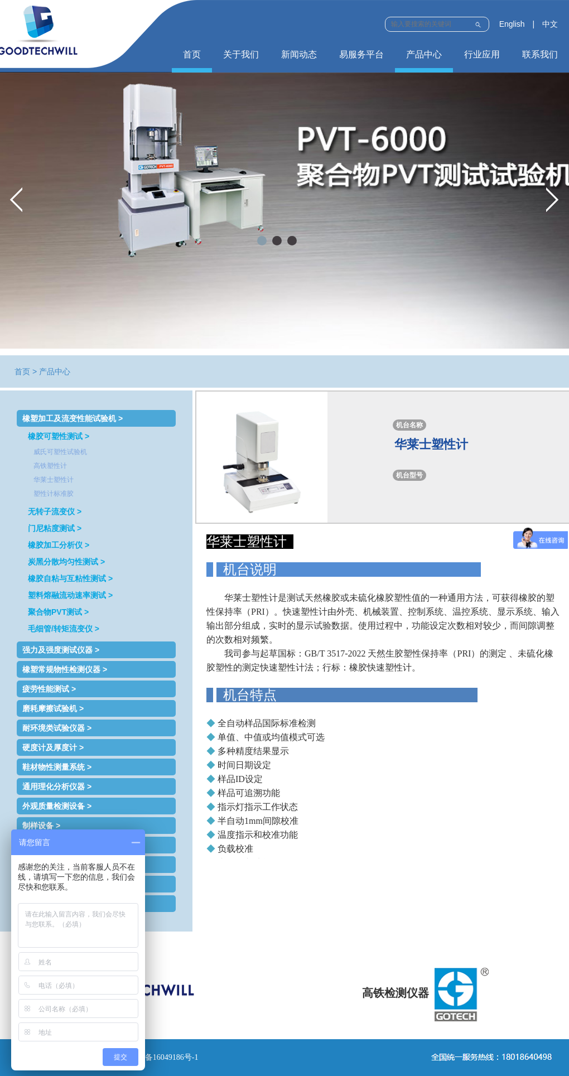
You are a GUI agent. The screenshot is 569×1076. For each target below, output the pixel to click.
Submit (478, 23)
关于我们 (241, 54)
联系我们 (540, 54)
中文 (550, 24)
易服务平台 (361, 54)
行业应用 (482, 54)
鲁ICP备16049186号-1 (161, 1057)
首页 (192, 54)
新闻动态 (299, 54)
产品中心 (424, 54)
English (512, 24)
